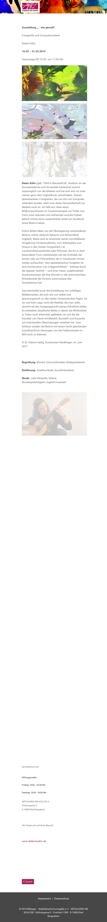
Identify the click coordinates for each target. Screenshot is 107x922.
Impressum (44, 898)
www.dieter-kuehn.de (34, 841)
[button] (54, 83)
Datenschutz (61, 898)
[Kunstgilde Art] (53, 6)
